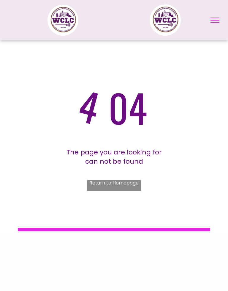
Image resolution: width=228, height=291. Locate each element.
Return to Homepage (114, 183)
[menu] (215, 20)
